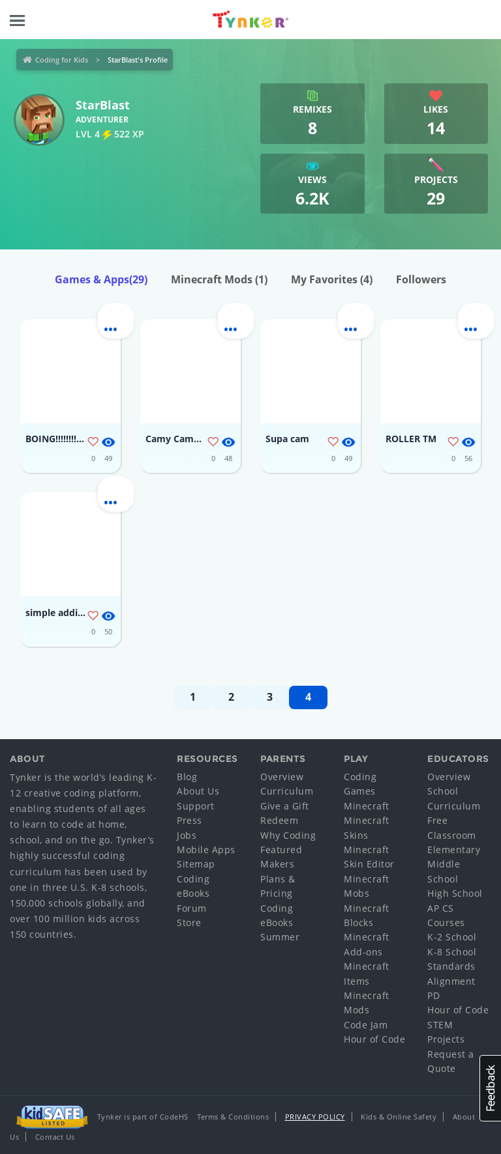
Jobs (186, 835)
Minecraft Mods (219, 279)
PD (433, 995)
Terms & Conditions (233, 1116)
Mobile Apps (206, 849)
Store (189, 922)
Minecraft (366, 806)
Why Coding (288, 835)
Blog (187, 776)
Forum (192, 908)
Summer (279, 937)
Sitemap (196, 864)
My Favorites (331, 279)
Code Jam (365, 1025)
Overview (281, 776)
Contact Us (55, 1137)
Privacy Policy (315, 1116)
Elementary (453, 849)
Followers (421, 279)
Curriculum (286, 791)
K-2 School (451, 937)
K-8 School (451, 952)
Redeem (279, 820)
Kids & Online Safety (398, 1116)
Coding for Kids (61, 59)
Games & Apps (101, 279)
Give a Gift (284, 806)
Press (189, 820)
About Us (198, 791)
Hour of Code (374, 1039)
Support (196, 806)
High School (455, 893)
